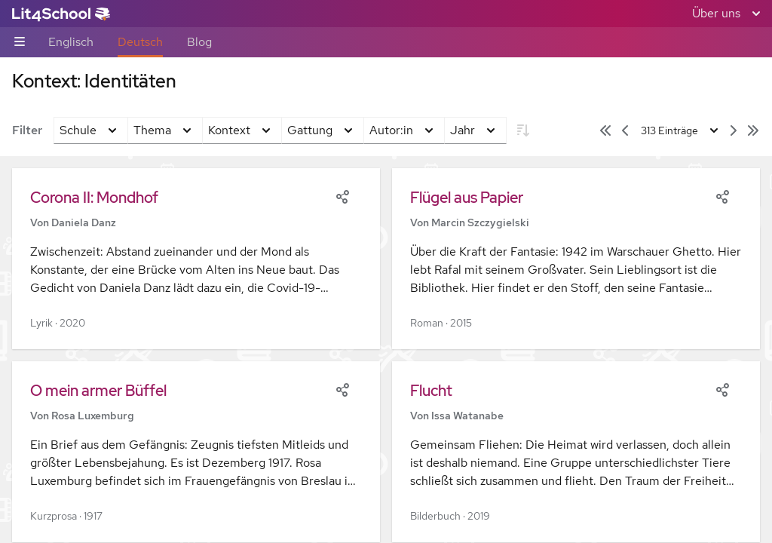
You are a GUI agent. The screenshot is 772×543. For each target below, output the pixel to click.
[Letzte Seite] (753, 130)
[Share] (342, 195)
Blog (199, 42)
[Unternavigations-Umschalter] (19, 42)
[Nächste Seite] (733, 130)
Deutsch (140, 42)
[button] (196, 258)
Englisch (70, 42)
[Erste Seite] (605, 130)
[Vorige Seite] (625, 130)
